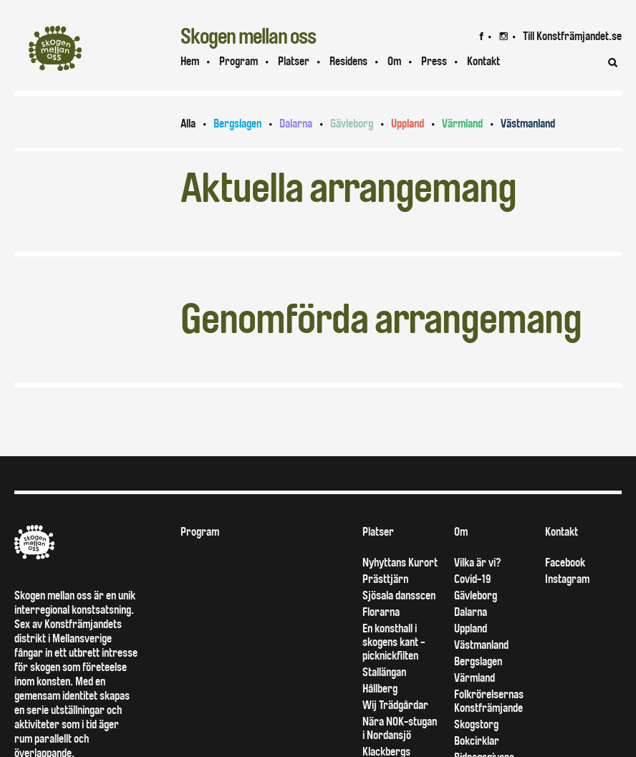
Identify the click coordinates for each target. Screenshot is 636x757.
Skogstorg (476, 724)
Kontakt (561, 532)
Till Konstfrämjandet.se (572, 36)
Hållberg (380, 688)
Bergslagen (237, 123)
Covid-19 (472, 579)
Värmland (462, 123)
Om (394, 61)
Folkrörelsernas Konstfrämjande (489, 701)
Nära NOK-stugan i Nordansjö (399, 728)
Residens (348, 61)
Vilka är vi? (477, 562)
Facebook (565, 562)
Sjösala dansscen (398, 595)
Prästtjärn (385, 579)
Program (238, 61)
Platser (293, 61)
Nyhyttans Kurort (400, 562)
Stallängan (384, 672)
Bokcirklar (476, 741)
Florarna (381, 612)
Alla (188, 123)
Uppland (407, 123)
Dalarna (295, 123)
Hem (189, 61)
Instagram (567, 579)
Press (434, 61)
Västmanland (528, 123)
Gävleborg (351, 123)
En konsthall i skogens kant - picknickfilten (393, 642)
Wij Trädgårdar (395, 705)
